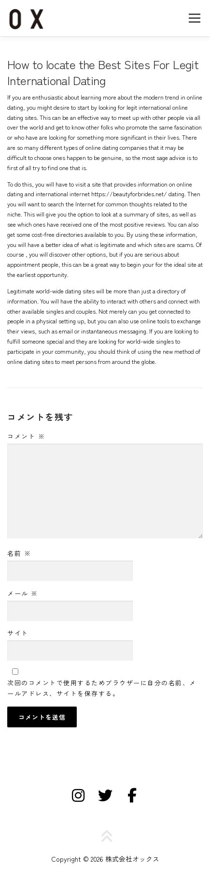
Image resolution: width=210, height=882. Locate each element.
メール (22, 593)
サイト (17, 632)
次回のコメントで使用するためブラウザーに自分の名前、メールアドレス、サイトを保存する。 (101, 688)
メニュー (194, 18)
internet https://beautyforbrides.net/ (118, 193)
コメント (26, 436)
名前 (19, 553)
